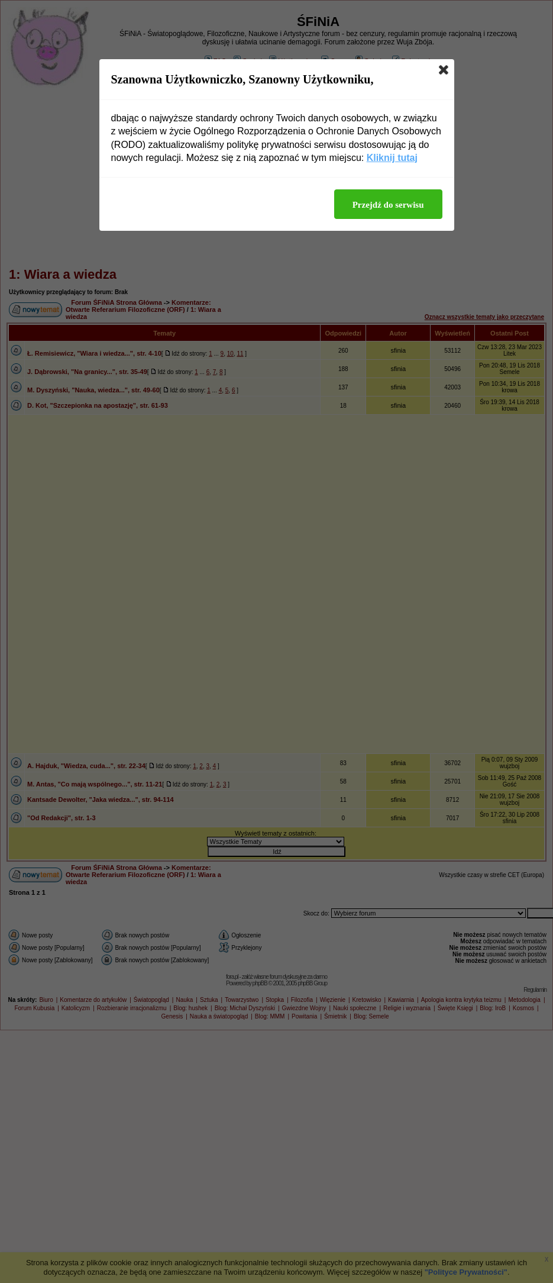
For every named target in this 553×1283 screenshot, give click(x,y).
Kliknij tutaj (392, 158)
